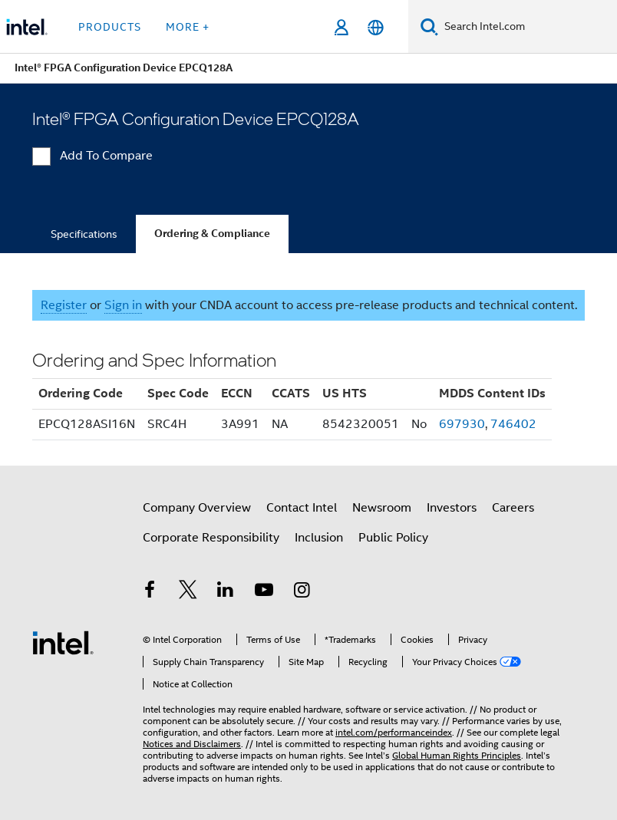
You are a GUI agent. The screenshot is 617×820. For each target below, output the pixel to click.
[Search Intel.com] (527, 26)
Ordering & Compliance (212, 233)
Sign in (123, 305)
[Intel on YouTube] (264, 592)
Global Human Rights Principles (456, 755)
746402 (513, 424)
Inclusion (319, 537)
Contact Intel (301, 507)
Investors (452, 507)
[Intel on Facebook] (150, 592)
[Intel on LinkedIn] (226, 592)
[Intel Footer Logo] (63, 642)
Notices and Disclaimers (192, 743)
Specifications (84, 234)
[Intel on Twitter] (188, 592)
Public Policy (393, 537)
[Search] (429, 26)
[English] (376, 27)
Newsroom (381, 507)
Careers (513, 507)
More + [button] (188, 27)
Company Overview (197, 507)
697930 (462, 424)
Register (64, 305)
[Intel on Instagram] (302, 592)
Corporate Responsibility (211, 537)
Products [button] (109, 27)
